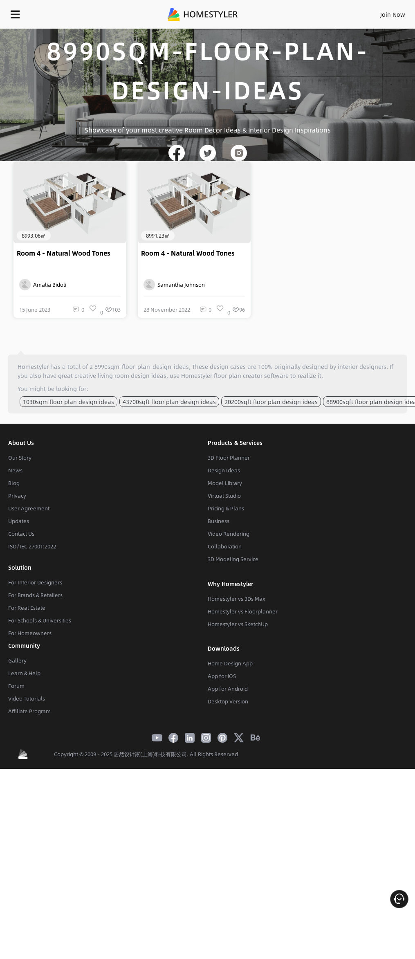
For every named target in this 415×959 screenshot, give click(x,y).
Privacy (17, 496)
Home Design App (230, 663)
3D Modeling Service (233, 559)
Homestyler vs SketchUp (238, 624)
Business (218, 521)
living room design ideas (132, 375)
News (15, 470)
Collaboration (225, 546)
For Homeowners (30, 633)
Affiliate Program (29, 711)
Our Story (19, 458)
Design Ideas (224, 470)
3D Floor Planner (229, 458)
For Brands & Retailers (35, 595)
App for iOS (222, 676)
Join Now (392, 14)
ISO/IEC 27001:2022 (32, 546)
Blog (14, 483)
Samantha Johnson (174, 284)
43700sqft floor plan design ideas (169, 401)
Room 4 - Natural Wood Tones (63, 253)
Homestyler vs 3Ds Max (236, 599)
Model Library (225, 483)
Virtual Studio (224, 496)
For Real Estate (26, 608)
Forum (16, 686)
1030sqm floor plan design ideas (68, 401)
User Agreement (28, 508)
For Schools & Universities (39, 620)
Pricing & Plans (226, 508)
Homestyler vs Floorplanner (243, 611)
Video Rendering (228, 534)
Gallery (17, 660)
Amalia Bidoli (42, 284)
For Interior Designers (35, 582)
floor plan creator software (251, 375)
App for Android (228, 689)
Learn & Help (24, 673)
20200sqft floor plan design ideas (271, 401)
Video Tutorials (26, 698)
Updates (18, 521)
